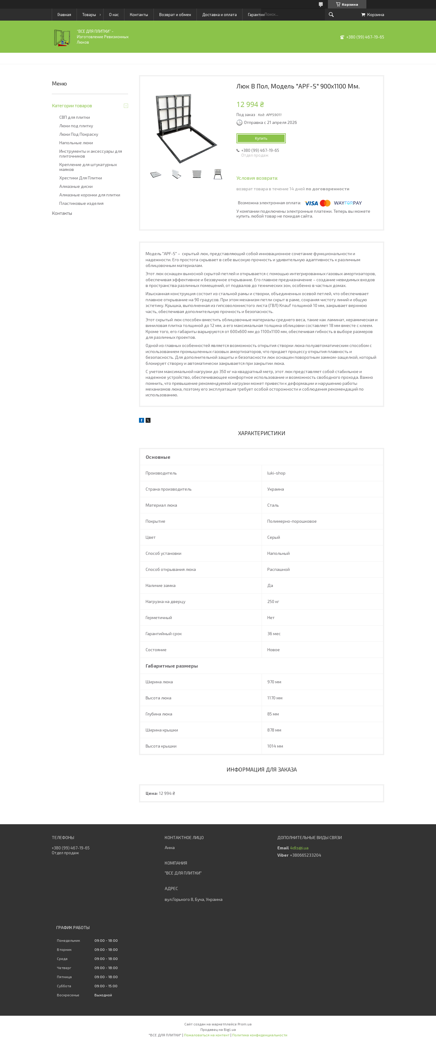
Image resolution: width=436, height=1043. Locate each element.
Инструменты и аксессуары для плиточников (90, 153)
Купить (261, 138)
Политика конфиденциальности (259, 1035)
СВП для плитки (74, 117)
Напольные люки (76, 142)
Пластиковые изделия (81, 203)
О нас (114, 14)
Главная (64, 14)
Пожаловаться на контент (207, 1035)
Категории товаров (72, 105)
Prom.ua (245, 1024)
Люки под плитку (76, 125)
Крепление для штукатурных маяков (88, 167)
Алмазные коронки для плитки (89, 194)
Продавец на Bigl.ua (218, 1029)
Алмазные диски (76, 186)
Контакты (139, 14)
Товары (89, 14)
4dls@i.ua (299, 848)
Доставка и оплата (219, 14)
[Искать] (331, 14)
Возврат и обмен (175, 14)
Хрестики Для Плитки (80, 177)
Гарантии (256, 14)
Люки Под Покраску (78, 134)
